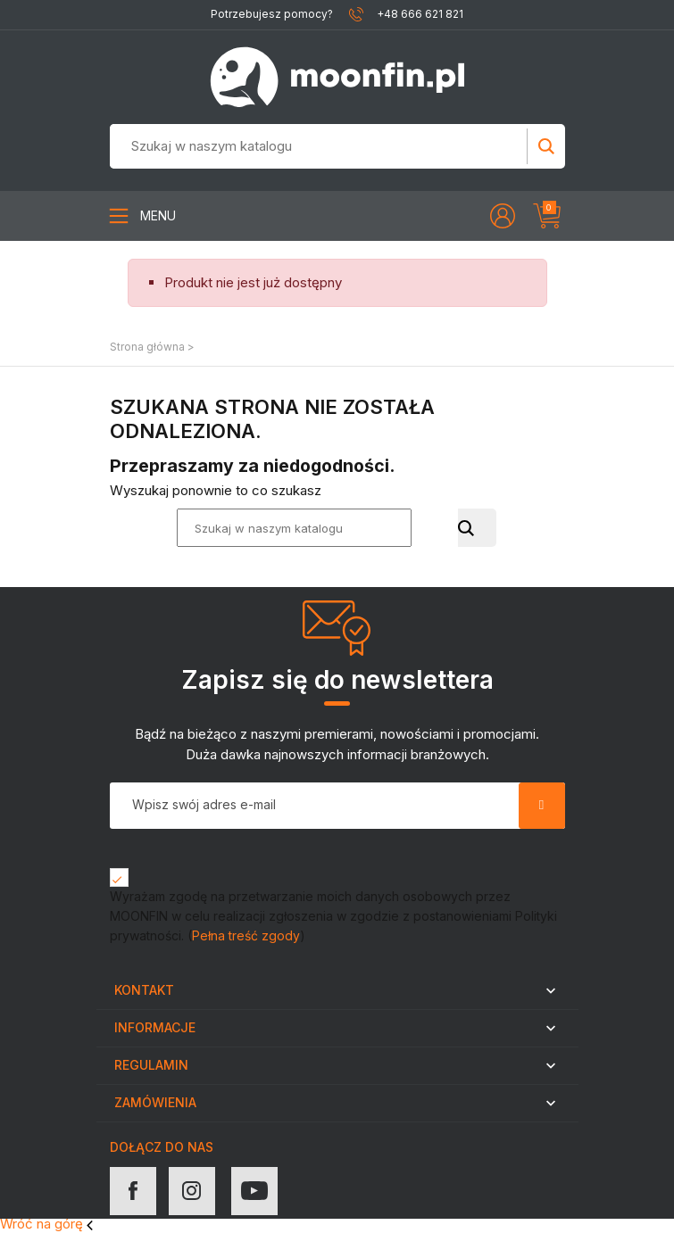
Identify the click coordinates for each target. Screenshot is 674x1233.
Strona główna (147, 346)
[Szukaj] (285, 146)
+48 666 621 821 (420, 14)
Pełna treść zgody (246, 935)
